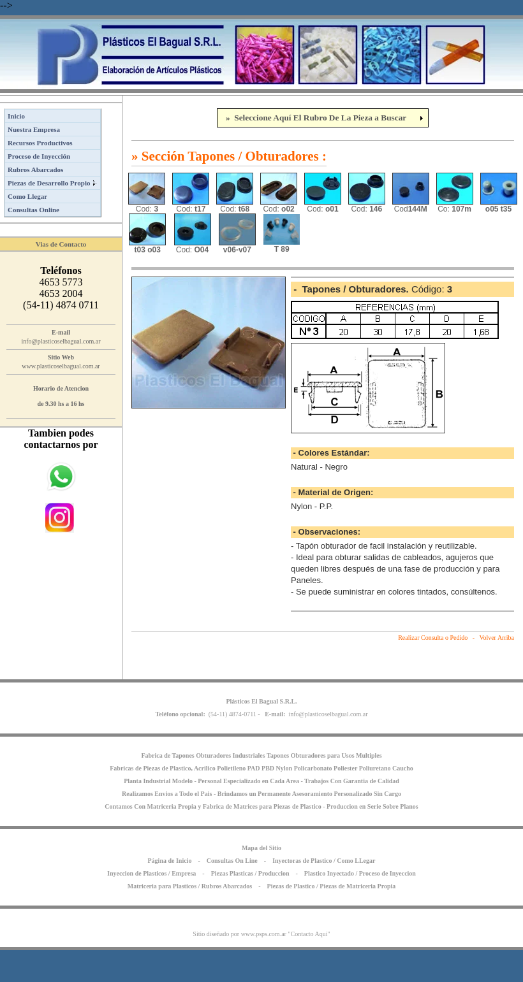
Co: (454, 209)
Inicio (16, 116)
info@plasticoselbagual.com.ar (60, 341)
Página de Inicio (170, 860)
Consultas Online (33, 209)
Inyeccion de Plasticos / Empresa (151, 873)
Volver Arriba (496, 637)
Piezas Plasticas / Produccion (250, 873)
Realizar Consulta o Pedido (433, 637)
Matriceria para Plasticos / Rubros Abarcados (190, 886)
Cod (410, 209)
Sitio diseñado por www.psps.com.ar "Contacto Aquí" (261, 933)
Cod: (147, 209)
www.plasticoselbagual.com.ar (60, 366)
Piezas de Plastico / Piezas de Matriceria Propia (331, 886)
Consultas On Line (232, 860)
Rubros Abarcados (35, 169)
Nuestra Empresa (34, 129)
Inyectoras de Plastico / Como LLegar (323, 860)
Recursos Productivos (40, 143)
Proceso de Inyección (39, 156)
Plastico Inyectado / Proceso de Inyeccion (360, 873)
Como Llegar (27, 196)
